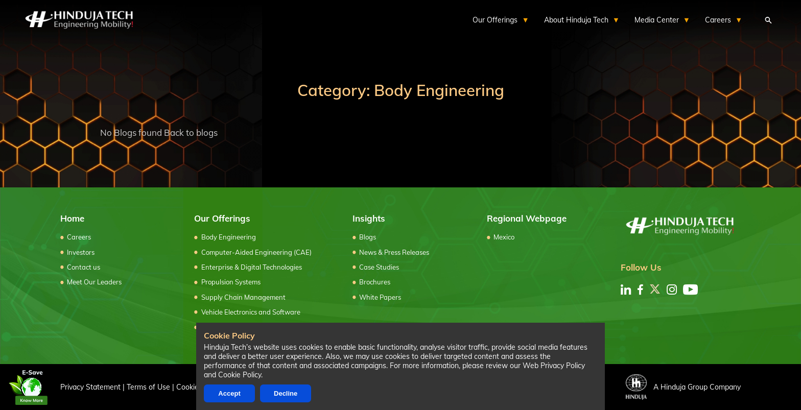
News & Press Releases (394, 252)
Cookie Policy (239, 374)
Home (72, 218)
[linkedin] (626, 289)
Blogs (367, 237)
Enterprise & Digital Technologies (251, 267)
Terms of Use (148, 386)
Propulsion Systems (231, 282)
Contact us (83, 267)
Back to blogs (191, 132)
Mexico (503, 237)
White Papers (380, 297)
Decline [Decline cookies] (285, 393)
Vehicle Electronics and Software (250, 312)
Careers (79, 237)
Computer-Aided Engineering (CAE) (256, 252)
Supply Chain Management (243, 297)
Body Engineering (228, 237)
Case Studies (379, 267)
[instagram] (672, 289)
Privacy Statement (90, 386)
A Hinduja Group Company (683, 387)
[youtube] (690, 289)
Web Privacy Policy (554, 365)
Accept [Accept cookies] (229, 393)
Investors (81, 252)
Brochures (374, 282)
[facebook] (640, 289)
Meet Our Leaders (94, 282)
